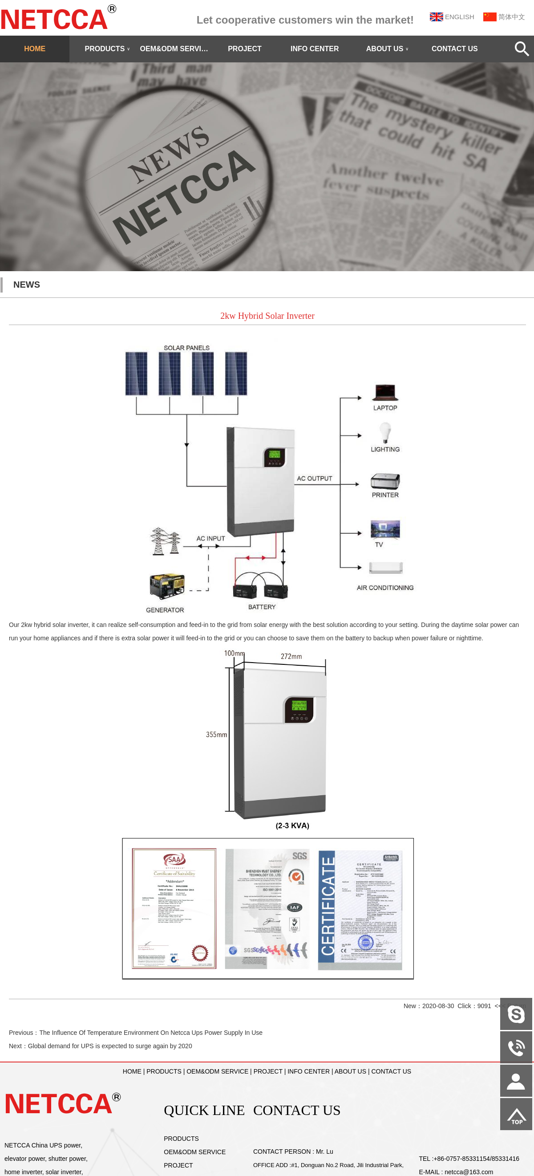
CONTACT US (455, 49)
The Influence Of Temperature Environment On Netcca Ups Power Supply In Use (151, 1032)
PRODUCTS (107, 49)
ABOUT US (387, 49)
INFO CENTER (315, 49)
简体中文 (511, 16)
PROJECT (245, 49)
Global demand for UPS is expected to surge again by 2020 (110, 1046)
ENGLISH (459, 16)
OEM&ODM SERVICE (175, 49)
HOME (34, 49)
